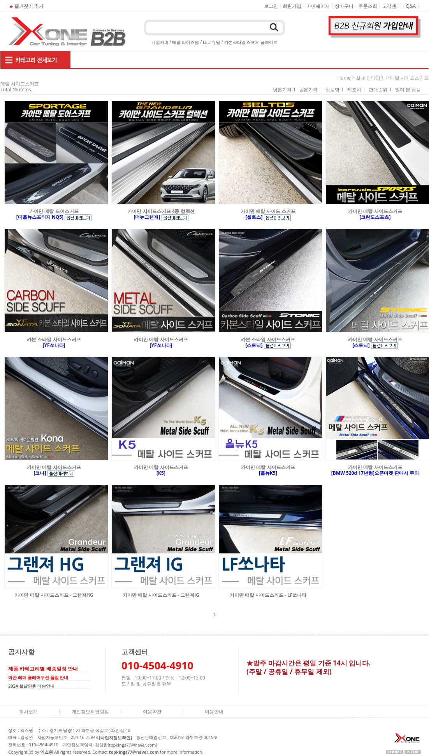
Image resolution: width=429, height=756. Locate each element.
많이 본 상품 (408, 89)
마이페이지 (318, 6)
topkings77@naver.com (132, 745)
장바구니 (344, 6)
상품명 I (334, 89)
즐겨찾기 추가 (26, 6)
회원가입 (292, 6)
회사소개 (28, 711)
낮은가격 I (284, 89)
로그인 (271, 6)
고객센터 (391, 6)
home (344, 78)
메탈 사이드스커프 (409, 78)
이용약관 (152, 711)
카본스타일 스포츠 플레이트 (251, 42)
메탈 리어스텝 (185, 42)
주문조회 (368, 6)
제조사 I (356, 89)
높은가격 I (310, 89)
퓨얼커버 (160, 42)
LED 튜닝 (211, 42)
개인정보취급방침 (90, 711)
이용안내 (214, 711)
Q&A (411, 6)
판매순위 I (380, 89)
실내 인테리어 (370, 78)
